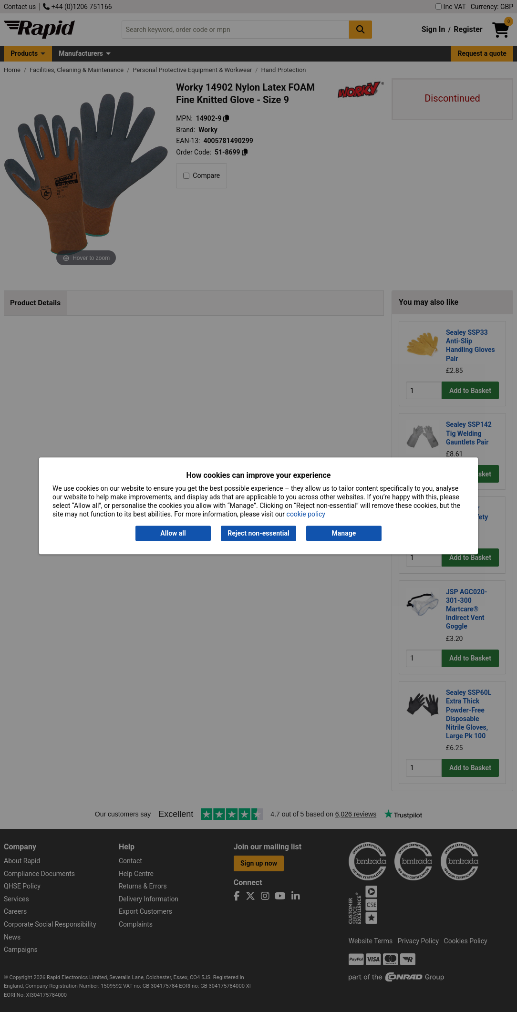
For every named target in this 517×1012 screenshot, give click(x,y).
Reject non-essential (258, 533)
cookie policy (306, 514)
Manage (344, 533)
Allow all (173, 533)
